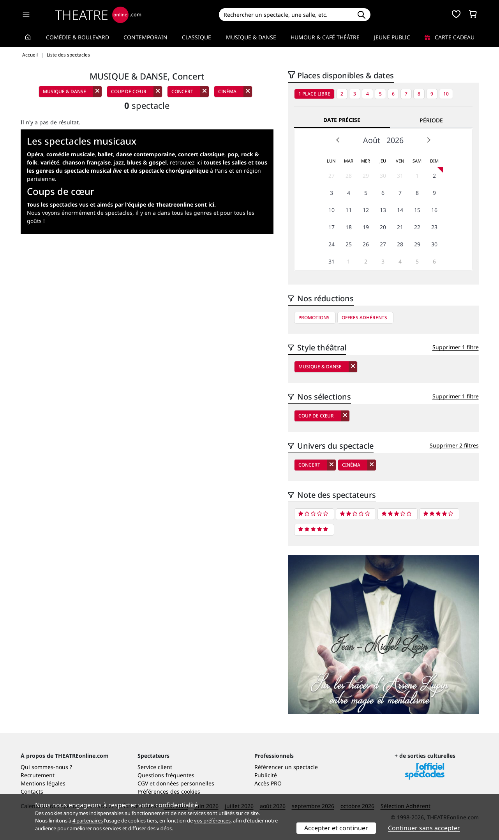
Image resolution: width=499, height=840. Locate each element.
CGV (143, 783)
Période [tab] (431, 120)
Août (371, 140)
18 (349, 227)
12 (366, 210)
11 (349, 210)
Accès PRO (268, 783)
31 (400, 175)
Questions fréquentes (166, 775)
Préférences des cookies (169, 791)
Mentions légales (43, 783)
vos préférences (212, 820)
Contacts (32, 791)
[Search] (286, 14)
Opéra (35, 154)
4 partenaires (87, 820)
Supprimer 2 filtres (454, 445)
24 (331, 244)
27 (331, 175)
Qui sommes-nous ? (46, 767)
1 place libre (314, 93)
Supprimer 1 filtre (455, 347)
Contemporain (145, 37)
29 (366, 175)
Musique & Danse (251, 37)
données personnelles (185, 783)
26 (366, 244)
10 (446, 93)
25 (349, 244)
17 (331, 227)
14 (400, 210)
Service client (155, 767)
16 (434, 210)
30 (383, 175)
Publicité (265, 775)
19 (366, 227)
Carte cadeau (449, 37)
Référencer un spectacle (286, 767)
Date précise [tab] (341, 120)
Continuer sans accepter (424, 828)
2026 (395, 140)
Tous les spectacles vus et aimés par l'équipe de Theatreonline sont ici (120, 204)
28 (349, 175)
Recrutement (38, 775)
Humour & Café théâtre (325, 37)
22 (417, 227)
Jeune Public (392, 37)
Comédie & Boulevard (77, 37)
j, (140, 162)
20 (383, 227)
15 (417, 210)
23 (434, 227)
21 (400, 227)
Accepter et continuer (336, 828)
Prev (338, 140)
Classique (196, 37)
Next (428, 140)
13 (383, 210)
